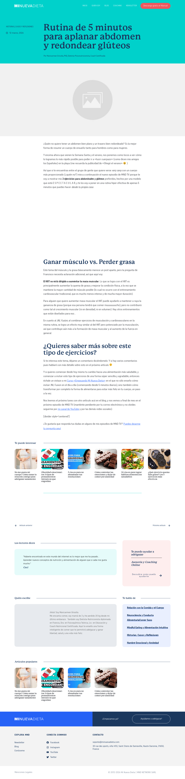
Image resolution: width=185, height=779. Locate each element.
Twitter (53, 757)
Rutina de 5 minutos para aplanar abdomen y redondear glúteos (92, 36)
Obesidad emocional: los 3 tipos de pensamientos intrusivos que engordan (52, 467)
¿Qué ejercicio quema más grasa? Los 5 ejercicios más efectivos (159, 467)
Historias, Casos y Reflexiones (19, 27)
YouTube (54, 752)
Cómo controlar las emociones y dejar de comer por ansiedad (106, 467)
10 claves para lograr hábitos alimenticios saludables (132, 467)
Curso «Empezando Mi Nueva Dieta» (86, 381)
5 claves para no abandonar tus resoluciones (79, 467)
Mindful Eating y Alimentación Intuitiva (147, 627)
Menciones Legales (23, 772)
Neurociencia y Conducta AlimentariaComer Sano (140, 617)
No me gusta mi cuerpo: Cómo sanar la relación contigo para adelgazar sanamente (26, 467)
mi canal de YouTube (68, 409)
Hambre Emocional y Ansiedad (143, 643)
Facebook (54, 742)
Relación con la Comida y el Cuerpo (145, 608)
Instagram (55, 747)
